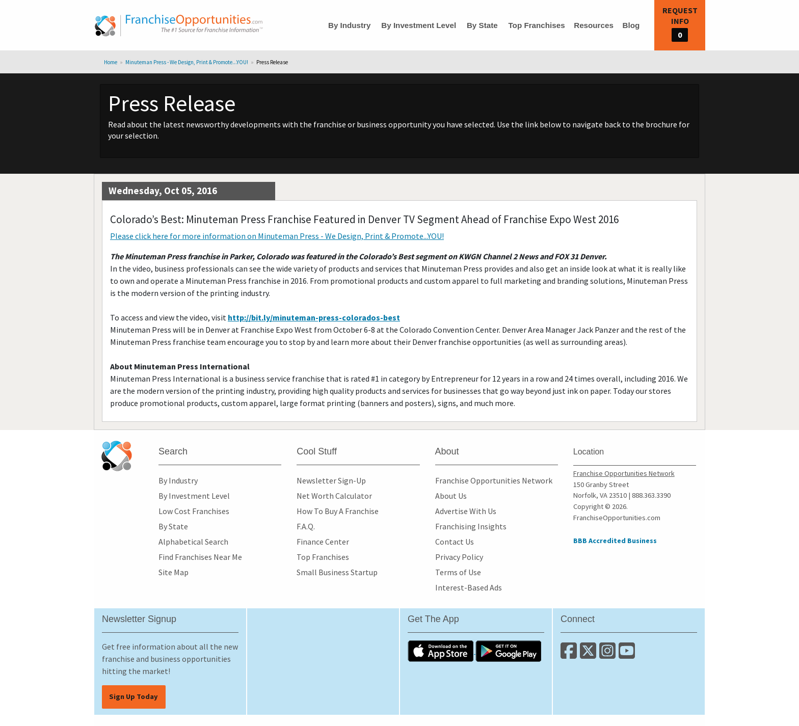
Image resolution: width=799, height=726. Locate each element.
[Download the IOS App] (441, 651)
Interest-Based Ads (468, 587)
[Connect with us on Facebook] (570, 655)
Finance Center (323, 541)
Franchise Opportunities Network (493, 480)
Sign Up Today (133, 696)
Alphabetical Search (193, 541)
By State (482, 25)
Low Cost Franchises (193, 511)
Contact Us (454, 541)
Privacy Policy (459, 557)
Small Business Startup (337, 572)
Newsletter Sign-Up (331, 480)
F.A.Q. (306, 526)
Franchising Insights (471, 526)
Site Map (173, 572)
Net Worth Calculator (334, 496)
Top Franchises (536, 25)
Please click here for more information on (277, 236)
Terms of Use (458, 572)
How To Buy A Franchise (338, 511)
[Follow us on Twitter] (589, 655)
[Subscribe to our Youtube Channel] (627, 655)
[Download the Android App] (508, 651)
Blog (631, 25)
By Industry (349, 25)
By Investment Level (418, 25)
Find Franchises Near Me (200, 557)
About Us (451, 496)
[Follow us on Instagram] (609, 655)
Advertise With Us (465, 511)
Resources (594, 25)
